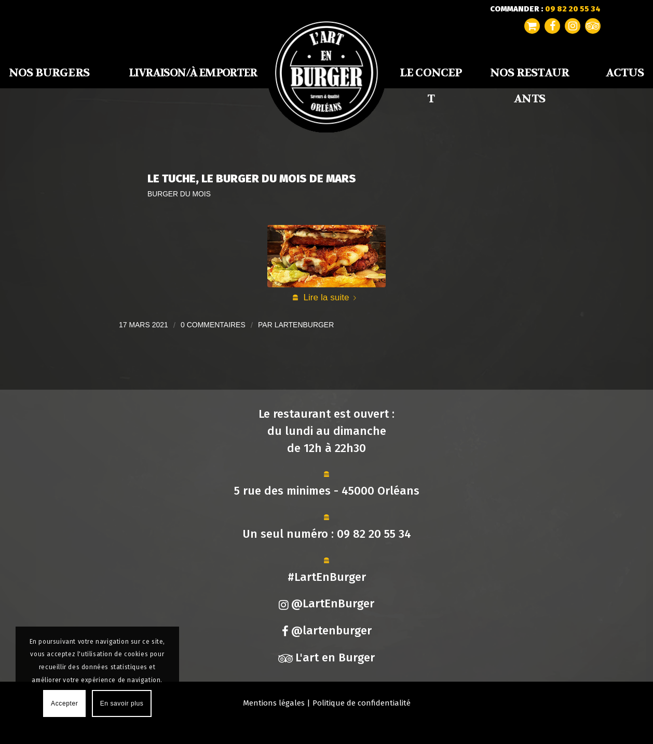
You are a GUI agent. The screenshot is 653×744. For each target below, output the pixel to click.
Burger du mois (179, 194)
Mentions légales (274, 703)
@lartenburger (327, 630)
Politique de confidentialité (361, 703)
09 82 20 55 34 (374, 534)
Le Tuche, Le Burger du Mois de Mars (251, 178)
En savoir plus (122, 703)
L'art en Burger (326, 657)
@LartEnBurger (326, 603)
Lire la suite (331, 297)
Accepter (64, 703)
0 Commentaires (213, 325)
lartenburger (304, 325)
